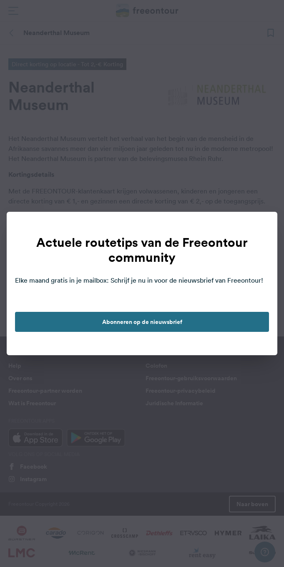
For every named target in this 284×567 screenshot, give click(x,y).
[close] (262, 227)
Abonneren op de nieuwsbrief (142, 322)
